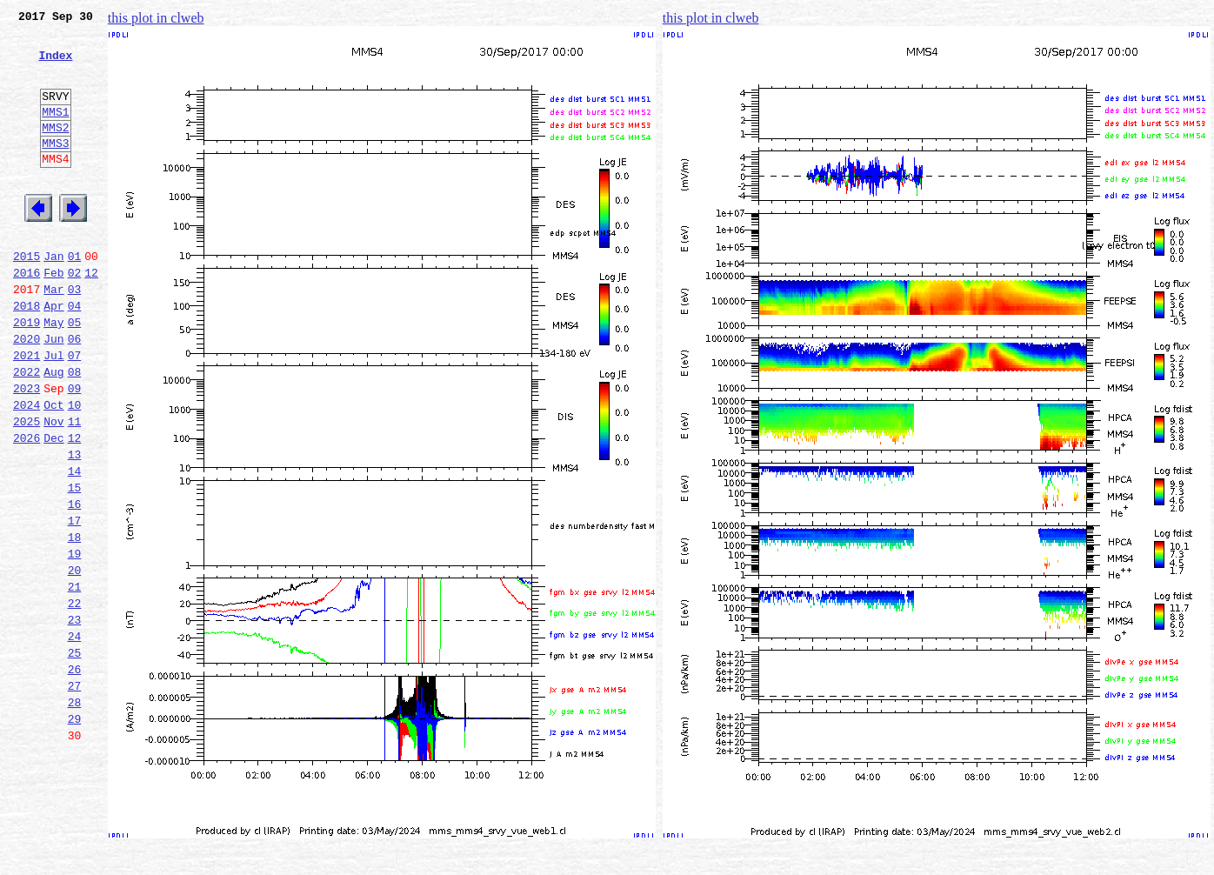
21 (75, 680)
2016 (26, 316)
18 (75, 623)
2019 (26, 374)
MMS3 (55, 169)
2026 (26, 508)
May (53, 374)
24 (75, 737)
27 (75, 795)
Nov (53, 489)
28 (75, 814)
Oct (53, 470)
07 (75, 412)
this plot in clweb (156, 17)
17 (75, 603)
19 (75, 642)
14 (75, 546)
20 (75, 661)
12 (91, 316)
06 (75, 393)
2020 (26, 393)
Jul (53, 412)
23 (75, 718)
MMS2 (55, 150)
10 (75, 470)
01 (75, 297)
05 (75, 374)
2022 (26, 431)
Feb (53, 316)
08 (75, 431)
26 (75, 776)
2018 (26, 355)
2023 (26, 450)
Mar (53, 336)
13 (75, 527)
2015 (26, 297)
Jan (53, 297)
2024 (26, 470)
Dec (53, 508)
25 (75, 757)
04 (75, 355)
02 (75, 316)
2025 (26, 489)
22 (75, 699)
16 (75, 584)
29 (75, 833)
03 (75, 336)
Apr (53, 355)
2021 (26, 412)
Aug (53, 431)
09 (75, 450)
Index (55, 65)
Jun (53, 393)
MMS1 (55, 132)
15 (75, 565)
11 (75, 489)
